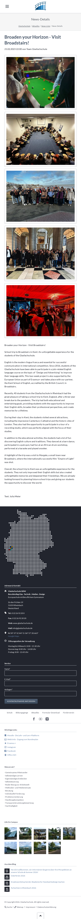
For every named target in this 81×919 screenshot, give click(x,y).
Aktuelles (35, 26)
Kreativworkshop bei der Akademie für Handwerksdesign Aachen (38, 882)
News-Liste (45, 26)
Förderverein (68, 712)
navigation (7, 6)
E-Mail (8, 679)
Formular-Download (51, 712)
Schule (9, 712)
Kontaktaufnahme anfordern (21, 701)
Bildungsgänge (22, 712)
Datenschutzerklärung (46, 907)
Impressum (30, 907)
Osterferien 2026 (18, 876)
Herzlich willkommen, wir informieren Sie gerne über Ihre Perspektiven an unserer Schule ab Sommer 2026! (41, 870)
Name (8, 668)
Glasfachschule (24, 26)
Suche (9, 907)
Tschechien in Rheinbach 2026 (23, 888)
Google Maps (13, 636)
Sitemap (20, 907)
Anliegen (8, 689)
